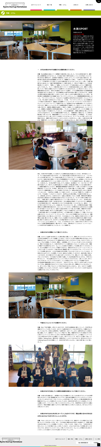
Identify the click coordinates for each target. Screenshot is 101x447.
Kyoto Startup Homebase (51, 445)
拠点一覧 (49, 5)
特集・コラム (62, 5)
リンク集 (97, 439)
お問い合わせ (89, 5)
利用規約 (96, 443)
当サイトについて (36, 5)
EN (99, 1)
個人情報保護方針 (83, 443)
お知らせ (75, 5)
